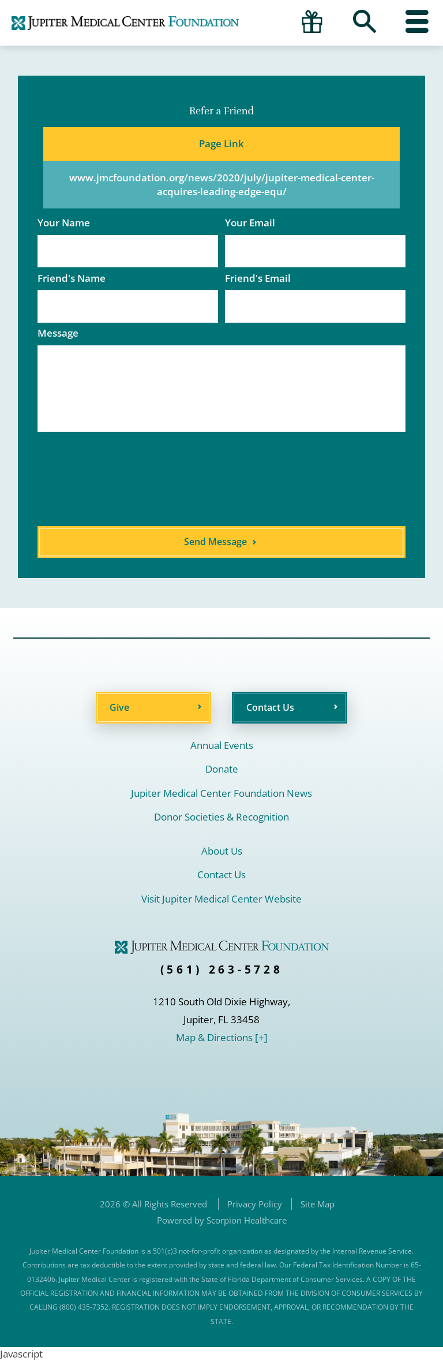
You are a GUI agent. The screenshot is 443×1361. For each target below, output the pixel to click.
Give (119, 707)
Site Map (318, 1204)
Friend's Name (71, 278)
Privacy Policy (254, 1204)
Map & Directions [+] (222, 1037)
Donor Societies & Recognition (221, 816)
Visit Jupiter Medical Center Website (221, 898)
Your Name (63, 222)
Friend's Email (258, 278)
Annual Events (221, 745)
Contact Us (270, 707)
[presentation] (170, 479)
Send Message (215, 541)
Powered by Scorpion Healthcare (222, 1220)
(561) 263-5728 (221, 969)
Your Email (250, 222)
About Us (221, 850)
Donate (221, 768)
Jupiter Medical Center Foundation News (221, 793)
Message (57, 333)
